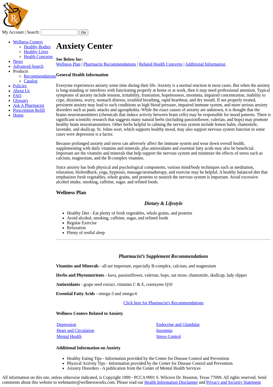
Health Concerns (38, 56)
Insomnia (164, 330)
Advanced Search (28, 66)
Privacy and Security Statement (233, 382)
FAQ (17, 95)
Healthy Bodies (37, 46)
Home (18, 115)
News (18, 61)
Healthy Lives (36, 51)
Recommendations (40, 76)
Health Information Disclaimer (171, 382)
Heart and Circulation (75, 330)
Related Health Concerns (161, 64)
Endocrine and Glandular (178, 324)
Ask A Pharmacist (28, 105)
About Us (21, 90)
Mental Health (69, 336)
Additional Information (205, 64)
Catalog (30, 81)
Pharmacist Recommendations (109, 64)
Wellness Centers (28, 42)
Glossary (20, 100)
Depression (66, 324)
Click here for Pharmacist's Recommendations (163, 302)
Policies (20, 86)
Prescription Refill (29, 110)
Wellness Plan (68, 64)
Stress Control (168, 336)
